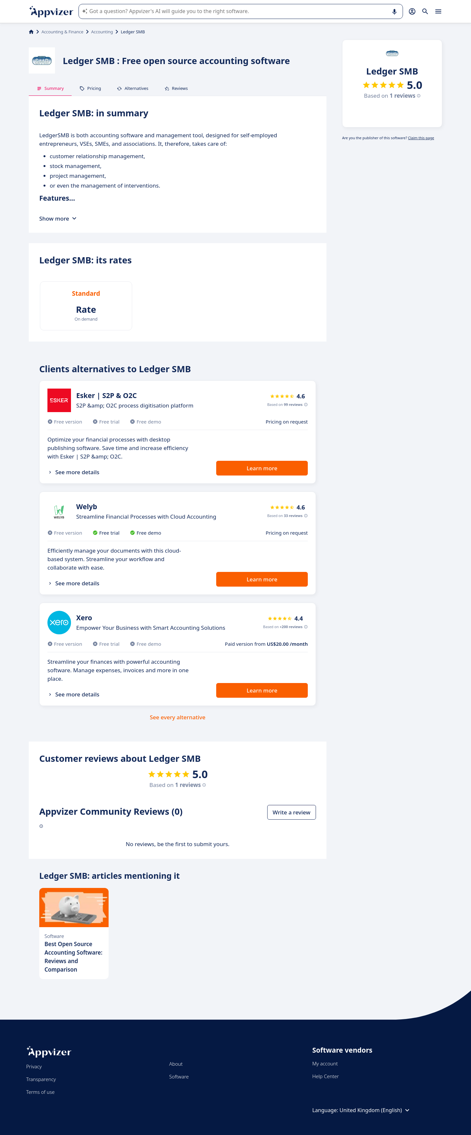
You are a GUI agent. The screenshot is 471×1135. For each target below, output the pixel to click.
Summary (50, 88)
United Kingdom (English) (375, 1110)
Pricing (90, 88)
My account (325, 1063)
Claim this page (421, 137)
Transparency (41, 1079)
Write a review (291, 812)
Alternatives (132, 88)
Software (179, 1076)
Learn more (262, 468)
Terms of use (40, 1092)
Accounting (102, 32)
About (176, 1063)
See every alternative (177, 717)
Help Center (325, 1076)
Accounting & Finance (62, 32)
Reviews (176, 88)
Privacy (34, 1066)
